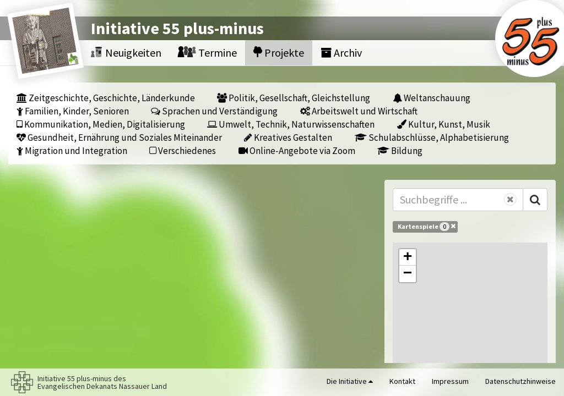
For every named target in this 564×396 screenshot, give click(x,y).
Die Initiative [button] (350, 381)
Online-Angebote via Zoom (296, 150)
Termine (207, 52)
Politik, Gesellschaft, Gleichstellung (293, 97)
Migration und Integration (72, 150)
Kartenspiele (426, 226)
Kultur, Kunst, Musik (443, 124)
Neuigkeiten (126, 52)
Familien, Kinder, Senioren (73, 111)
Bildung (399, 150)
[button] (407, 257)
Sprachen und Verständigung (214, 111)
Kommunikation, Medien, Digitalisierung (101, 124)
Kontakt (402, 381)
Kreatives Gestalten (288, 137)
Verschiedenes (182, 150)
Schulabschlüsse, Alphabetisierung (432, 137)
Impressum (450, 381)
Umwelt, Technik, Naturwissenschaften (291, 124)
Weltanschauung (431, 97)
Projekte (278, 52)
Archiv (341, 52)
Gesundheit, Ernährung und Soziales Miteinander (119, 137)
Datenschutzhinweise (520, 381)
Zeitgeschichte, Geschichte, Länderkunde (106, 97)
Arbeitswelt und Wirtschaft (358, 111)
